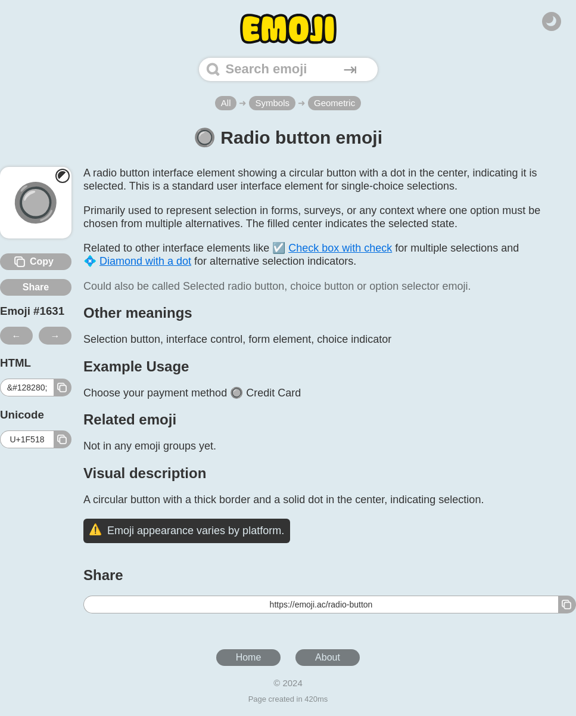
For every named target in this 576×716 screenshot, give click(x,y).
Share (36, 287)
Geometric (334, 103)
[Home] (288, 29)
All (226, 103)
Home (248, 657)
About (327, 657)
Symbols (272, 103)
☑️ (332, 248)
